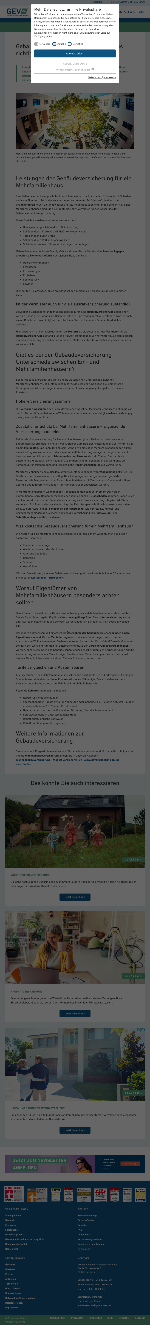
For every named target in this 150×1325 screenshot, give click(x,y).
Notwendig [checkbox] (44, 43)
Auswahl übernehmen (75, 63)
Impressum (110, 77)
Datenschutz (95, 77)
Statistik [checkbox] (61, 43)
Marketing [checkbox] (77, 43)
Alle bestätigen (75, 53)
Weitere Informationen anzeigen (75, 69)
